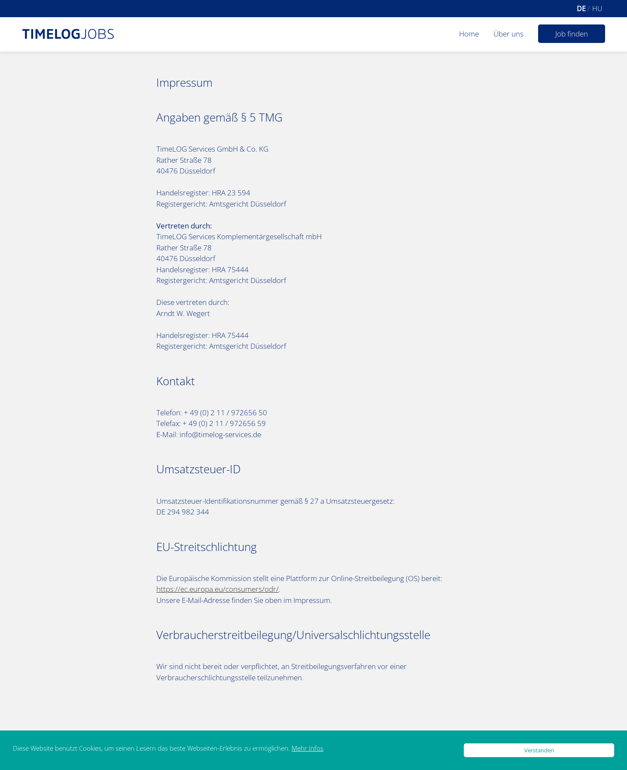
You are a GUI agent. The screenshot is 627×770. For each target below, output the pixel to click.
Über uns (508, 34)
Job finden (571, 34)
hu (597, 8)
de (582, 8)
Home (469, 34)
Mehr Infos (307, 748)
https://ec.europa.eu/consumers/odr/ (217, 589)
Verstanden (539, 750)
